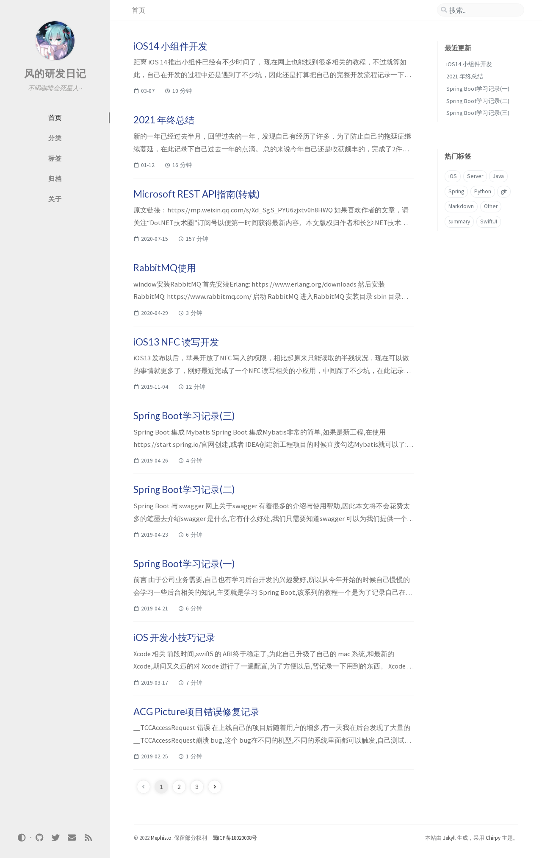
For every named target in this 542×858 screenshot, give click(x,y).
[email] (72, 837)
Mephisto (161, 837)
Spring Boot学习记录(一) (184, 563)
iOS (452, 176)
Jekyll (449, 837)
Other (491, 206)
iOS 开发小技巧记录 (174, 637)
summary (459, 221)
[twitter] (55, 837)
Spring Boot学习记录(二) (184, 489)
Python (482, 191)
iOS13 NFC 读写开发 (176, 342)
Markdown (461, 206)
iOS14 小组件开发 (170, 46)
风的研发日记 (55, 73)
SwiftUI (488, 221)
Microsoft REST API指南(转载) (196, 194)
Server (475, 176)
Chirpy (493, 837)
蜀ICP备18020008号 (235, 837)
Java (498, 176)
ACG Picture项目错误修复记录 (196, 711)
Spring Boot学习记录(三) (184, 415)
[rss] (88, 837)
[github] (39, 837)
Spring (456, 191)
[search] (480, 10)
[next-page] (214, 787)
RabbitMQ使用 (164, 267)
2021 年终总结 (163, 119)
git (504, 191)
